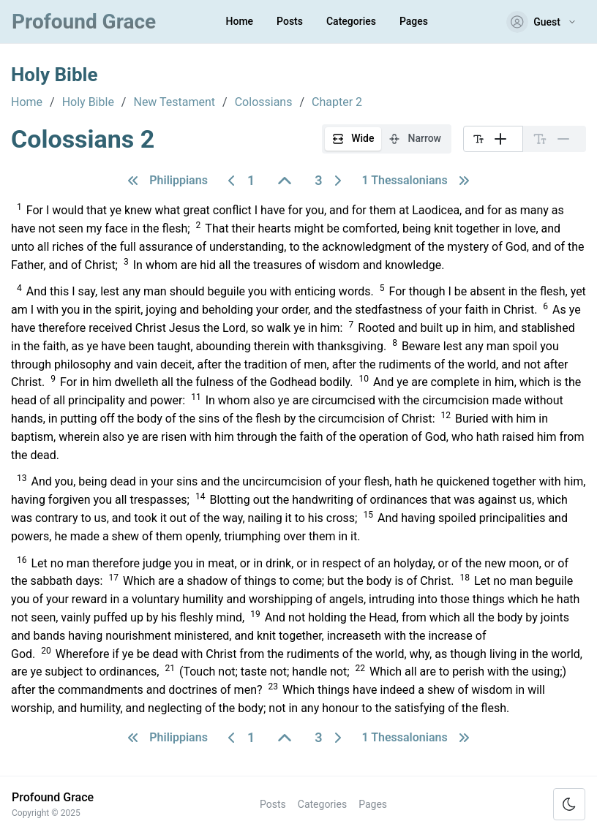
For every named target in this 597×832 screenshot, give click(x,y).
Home (240, 21)
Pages (413, 21)
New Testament (174, 102)
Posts (290, 21)
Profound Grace (84, 22)
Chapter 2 (337, 102)
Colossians (264, 102)
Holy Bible (88, 102)
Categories (351, 21)
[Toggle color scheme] (569, 804)
